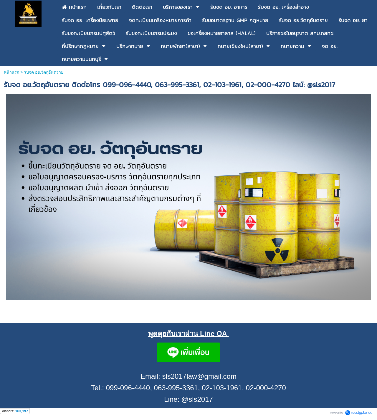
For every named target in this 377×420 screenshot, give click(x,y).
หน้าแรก (11, 72)
